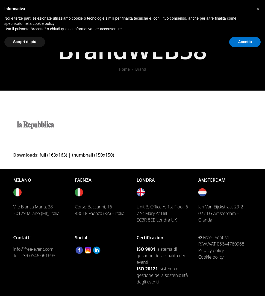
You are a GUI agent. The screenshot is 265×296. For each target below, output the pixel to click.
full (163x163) (53, 155)
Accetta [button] (245, 42)
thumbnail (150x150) (93, 155)
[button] (258, 8)
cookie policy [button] (43, 23)
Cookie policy (211, 257)
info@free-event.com (33, 249)
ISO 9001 (146, 249)
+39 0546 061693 (38, 256)
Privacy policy (211, 250)
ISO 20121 (147, 269)
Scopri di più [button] (24, 42)
